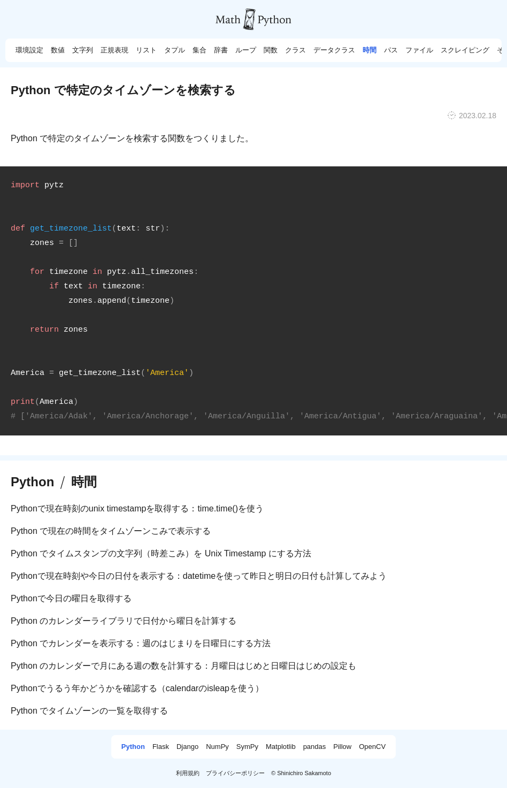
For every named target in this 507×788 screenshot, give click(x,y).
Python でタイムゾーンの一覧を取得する (89, 710)
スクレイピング (465, 50)
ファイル (419, 50)
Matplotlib (281, 747)
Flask (160, 747)
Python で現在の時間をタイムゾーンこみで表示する (111, 530)
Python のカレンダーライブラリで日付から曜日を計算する (123, 620)
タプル (174, 50)
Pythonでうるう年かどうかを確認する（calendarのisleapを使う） (137, 688)
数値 (58, 50)
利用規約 (187, 773)
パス (391, 50)
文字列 (82, 50)
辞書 (221, 50)
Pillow (342, 747)
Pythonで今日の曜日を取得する (71, 598)
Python (32, 482)
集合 (199, 50)
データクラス (334, 50)
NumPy (217, 747)
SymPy (247, 747)
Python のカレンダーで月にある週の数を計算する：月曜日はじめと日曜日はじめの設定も (183, 665)
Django (187, 747)
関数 (271, 50)
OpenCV (372, 747)
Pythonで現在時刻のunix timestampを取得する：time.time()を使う (137, 508)
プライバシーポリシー (235, 773)
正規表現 (114, 50)
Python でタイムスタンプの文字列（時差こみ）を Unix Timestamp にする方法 (161, 553)
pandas (314, 747)
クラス (295, 50)
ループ (245, 50)
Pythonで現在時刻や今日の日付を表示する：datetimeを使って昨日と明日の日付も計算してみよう (199, 575)
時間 (370, 50)
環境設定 (29, 50)
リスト (146, 50)
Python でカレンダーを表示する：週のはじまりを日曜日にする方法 (141, 643)
